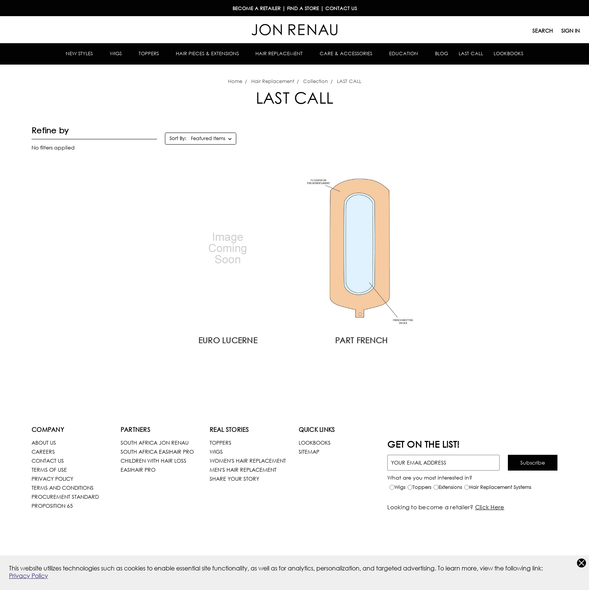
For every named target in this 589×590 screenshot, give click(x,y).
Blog (441, 53)
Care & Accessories (349, 53)
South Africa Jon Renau (155, 442)
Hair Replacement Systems (500, 487)
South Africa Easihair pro (157, 451)
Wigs (119, 53)
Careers (43, 451)
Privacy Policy (28, 575)
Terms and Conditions (63, 487)
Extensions (450, 487)
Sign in (570, 30)
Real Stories (229, 429)
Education (406, 53)
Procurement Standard (65, 496)
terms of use (49, 469)
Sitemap (309, 451)
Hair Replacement (282, 53)
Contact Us (48, 460)
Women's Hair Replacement (248, 460)
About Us (44, 442)
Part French (361, 340)
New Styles (82, 53)
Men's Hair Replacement (243, 469)
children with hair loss (153, 460)
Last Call (471, 53)
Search (542, 30)
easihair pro (138, 469)
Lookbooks (508, 53)
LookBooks (315, 442)
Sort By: (177, 138)
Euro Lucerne (227, 340)
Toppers (152, 53)
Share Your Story (234, 478)
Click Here (489, 507)
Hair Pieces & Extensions (210, 53)
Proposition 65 (52, 505)
